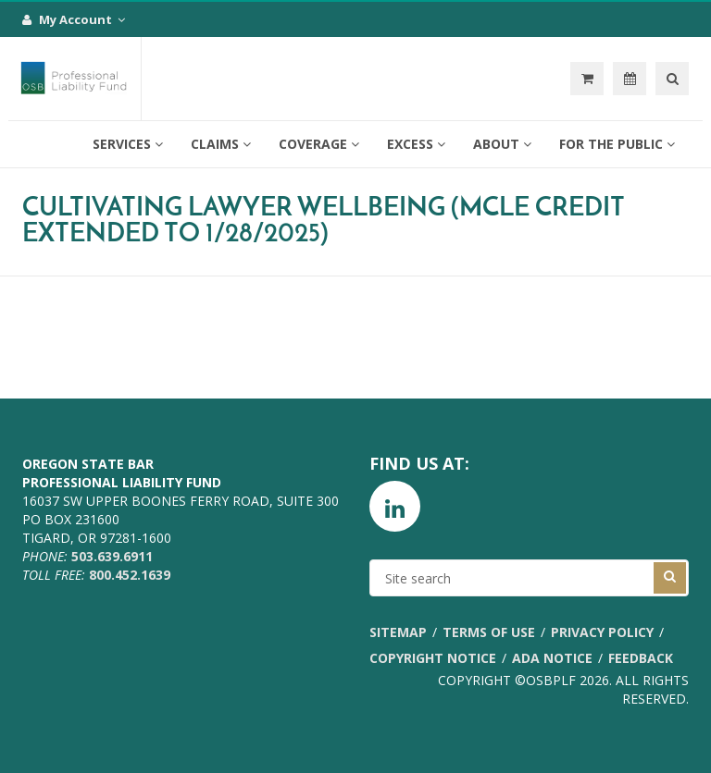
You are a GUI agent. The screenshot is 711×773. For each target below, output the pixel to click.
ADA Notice (552, 658)
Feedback (640, 658)
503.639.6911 (112, 556)
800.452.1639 (129, 574)
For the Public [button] (617, 144)
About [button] (502, 144)
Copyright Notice (432, 658)
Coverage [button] (319, 144)
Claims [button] (221, 144)
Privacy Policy (602, 632)
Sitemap (398, 632)
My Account (73, 19)
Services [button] (128, 144)
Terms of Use (489, 632)
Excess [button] (416, 144)
